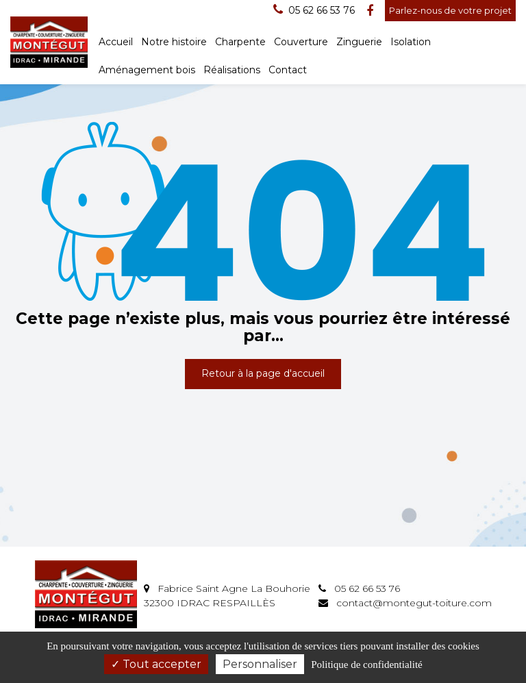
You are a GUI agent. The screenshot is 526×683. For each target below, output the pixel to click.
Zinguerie (359, 42)
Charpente (240, 42)
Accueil (116, 42)
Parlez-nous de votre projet (450, 10)
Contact (287, 70)
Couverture (301, 42)
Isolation (410, 42)
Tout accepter (156, 664)
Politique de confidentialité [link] (366, 664)
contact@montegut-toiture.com (405, 603)
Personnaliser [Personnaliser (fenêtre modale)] (260, 664)
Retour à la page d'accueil (263, 373)
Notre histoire (174, 42)
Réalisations (231, 70)
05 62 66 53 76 (359, 588)
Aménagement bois (147, 70)
